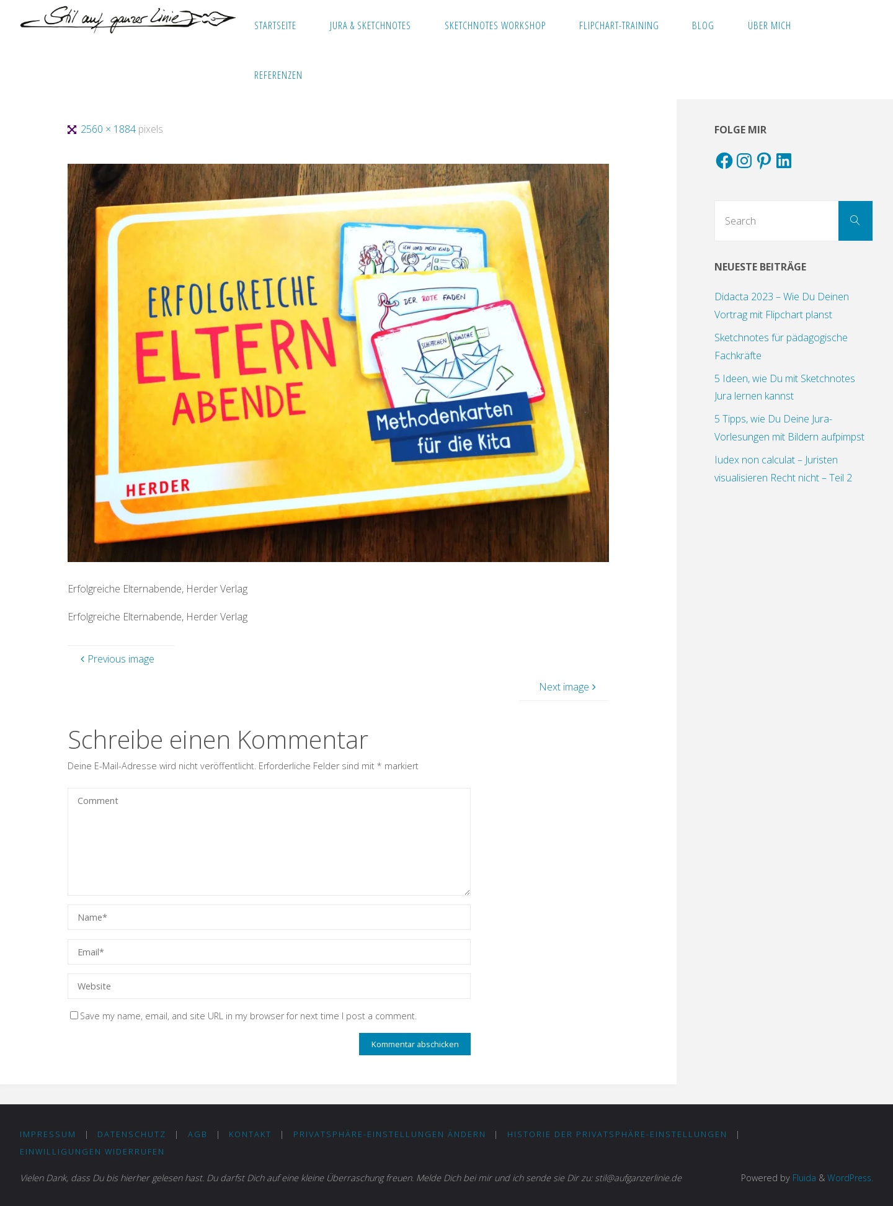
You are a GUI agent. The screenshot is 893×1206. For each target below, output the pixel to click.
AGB (198, 1134)
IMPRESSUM (48, 1134)
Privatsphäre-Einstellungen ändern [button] (389, 1134)
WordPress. (849, 1178)
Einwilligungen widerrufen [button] (92, 1151)
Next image (569, 687)
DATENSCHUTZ (132, 1134)
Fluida (801, 1178)
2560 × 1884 (109, 129)
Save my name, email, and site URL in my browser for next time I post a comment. (243, 1016)
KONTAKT (250, 1134)
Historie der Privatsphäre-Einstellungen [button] (618, 1134)
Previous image (116, 659)
